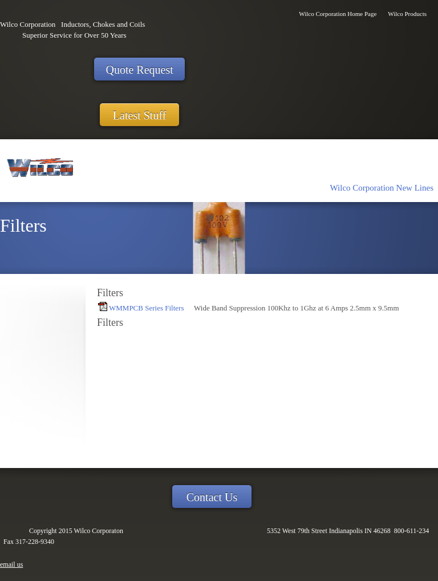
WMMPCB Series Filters (146, 308)
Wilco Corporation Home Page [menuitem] (337, 13)
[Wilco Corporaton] (38, 171)
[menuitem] (382, 187)
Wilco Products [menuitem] (407, 13)
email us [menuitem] (11, 564)
